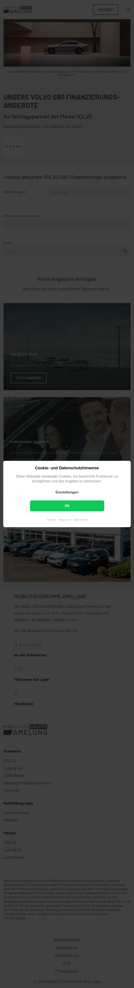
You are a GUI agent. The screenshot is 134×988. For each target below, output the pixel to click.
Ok (67, 506)
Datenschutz (80, 519)
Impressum (64, 519)
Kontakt (51, 519)
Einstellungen (67, 492)
